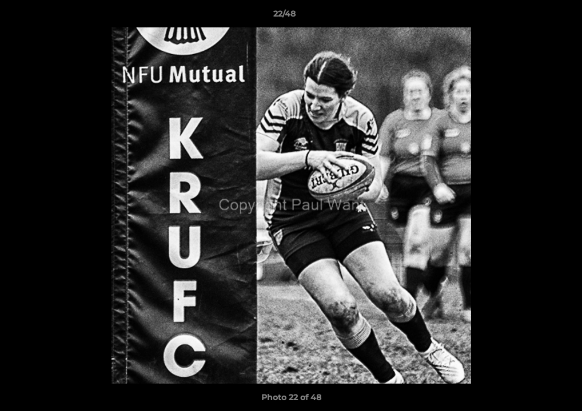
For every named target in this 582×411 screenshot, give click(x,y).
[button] (534, 16)
